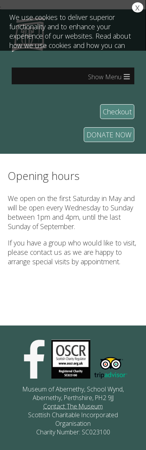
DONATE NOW (109, 134)
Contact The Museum (73, 406)
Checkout (117, 111)
